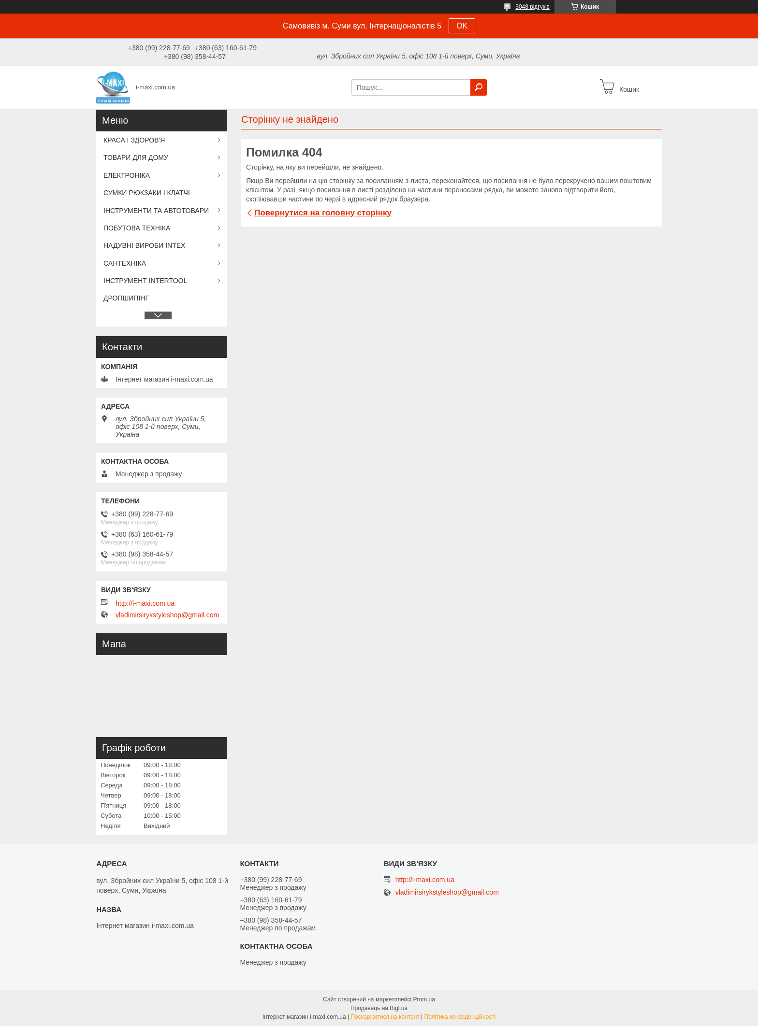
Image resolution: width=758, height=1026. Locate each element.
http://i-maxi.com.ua (145, 603)
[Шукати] (478, 87)
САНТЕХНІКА (124, 263)
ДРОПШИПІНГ (126, 298)
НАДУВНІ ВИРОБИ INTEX (144, 245)
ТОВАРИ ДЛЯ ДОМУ (135, 157)
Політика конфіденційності (460, 1016)
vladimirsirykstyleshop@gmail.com (167, 615)
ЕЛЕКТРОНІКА (126, 175)
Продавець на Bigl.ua (379, 1008)
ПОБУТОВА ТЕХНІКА (136, 228)
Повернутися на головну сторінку (323, 212)
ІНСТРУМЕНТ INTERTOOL (145, 281)
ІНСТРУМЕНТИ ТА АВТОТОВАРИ (156, 210)
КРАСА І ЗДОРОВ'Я (134, 140)
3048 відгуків (532, 6)
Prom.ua (424, 999)
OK (461, 26)
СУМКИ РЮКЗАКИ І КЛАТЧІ (146, 193)
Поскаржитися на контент (384, 1016)
